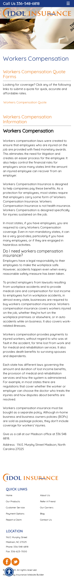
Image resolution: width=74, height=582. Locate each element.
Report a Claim (14, 519)
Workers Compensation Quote (25, 102)
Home (9, 495)
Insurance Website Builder (30, 574)
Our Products (13, 501)
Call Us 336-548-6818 (21, 3)
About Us (45, 495)
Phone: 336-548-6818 (17, 546)
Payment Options (15, 513)
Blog (42, 513)
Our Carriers (46, 507)
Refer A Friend (47, 501)
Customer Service (15, 507)
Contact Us (46, 519)
